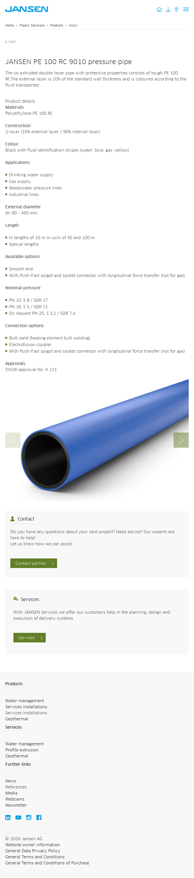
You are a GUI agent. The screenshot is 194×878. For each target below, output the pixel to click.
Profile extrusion (21, 750)
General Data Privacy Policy (32, 851)
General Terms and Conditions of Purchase (47, 863)
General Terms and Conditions (35, 857)
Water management (24, 701)
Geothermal (16, 719)
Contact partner (30, 563)
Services (26, 638)
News (10, 781)
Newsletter (16, 805)
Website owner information (32, 845)
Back (12, 41)
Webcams (14, 799)
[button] (181, 440)
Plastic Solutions (32, 25)
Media (11, 793)
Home (9, 25)
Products (56, 25)
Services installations (26, 707)
